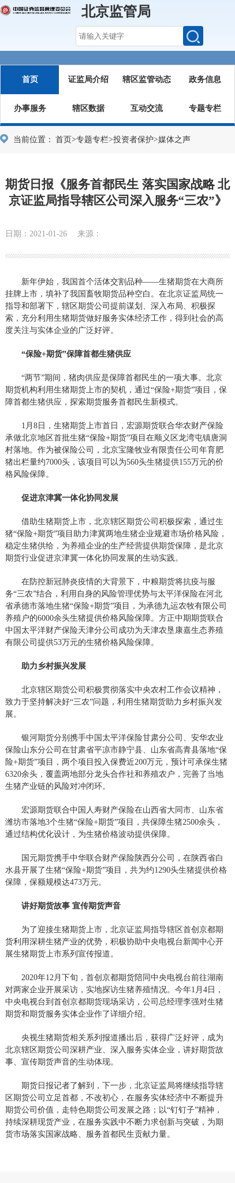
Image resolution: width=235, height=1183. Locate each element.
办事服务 (30, 108)
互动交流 (146, 108)
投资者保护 (133, 139)
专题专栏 (205, 108)
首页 (30, 79)
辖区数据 (88, 108)
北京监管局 (116, 11)
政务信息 (205, 79)
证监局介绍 (88, 79)
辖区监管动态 (146, 79)
